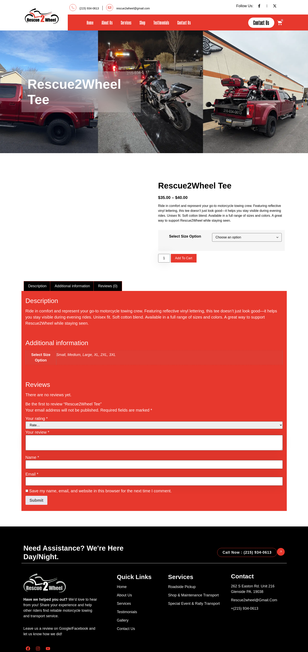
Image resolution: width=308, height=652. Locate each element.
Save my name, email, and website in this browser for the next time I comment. (100, 470)
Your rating (37, 398)
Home (90, 22)
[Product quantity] (164, 248)
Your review (37, 411)
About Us (107, 22)
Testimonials (161, 22)
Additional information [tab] (72, 265)
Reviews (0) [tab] (108, 265)
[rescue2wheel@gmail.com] (109, 7)
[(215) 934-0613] (72, 7)
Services (126, 22)
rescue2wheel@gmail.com (133, 8)
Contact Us (184, 22)
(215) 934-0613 (89, 8)
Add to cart (183, 247)
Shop (142, 22)
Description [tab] (37, 265)
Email (32, 453)
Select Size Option (185, 226)
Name (32, 436)
